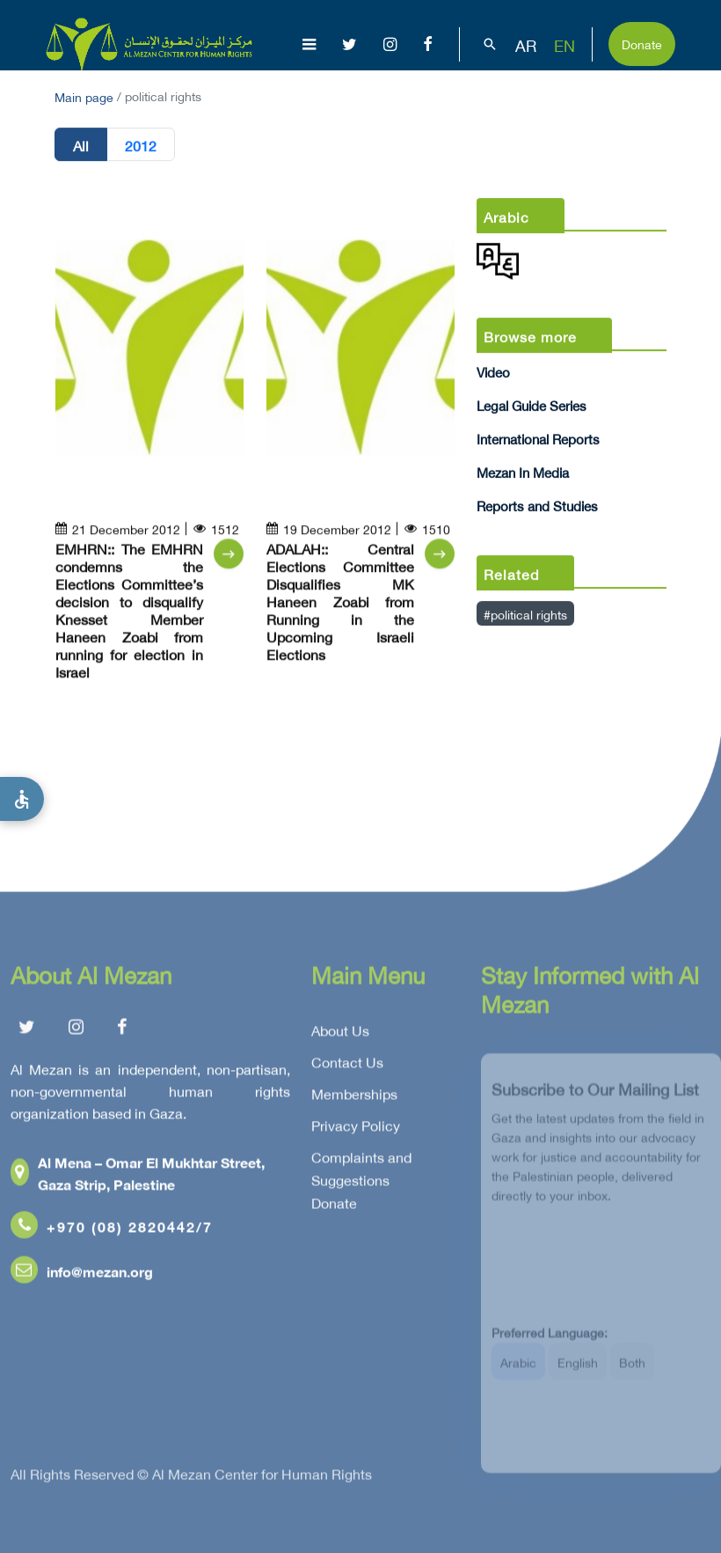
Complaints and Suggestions (361, 1171)
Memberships (354, 1096)
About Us (340, 1033)
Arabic (518, 1370)
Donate (642, 43)
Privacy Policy (355, 1128)
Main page (84, 95)
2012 (141, 145)
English (577, 1370)
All (81, 145)
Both (632, 1370)
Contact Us (347, 1064)
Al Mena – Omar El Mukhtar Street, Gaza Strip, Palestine (138, 1176)
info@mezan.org (82, 1273)
